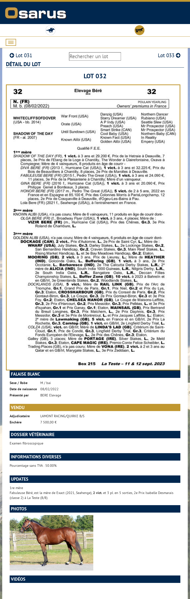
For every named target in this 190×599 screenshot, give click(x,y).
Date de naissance (23, 389)
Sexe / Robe (18, 383)
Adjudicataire (20, 416)
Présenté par (19, 395)
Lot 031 (21, 55)
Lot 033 (169, 55)
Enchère (16, 422)
